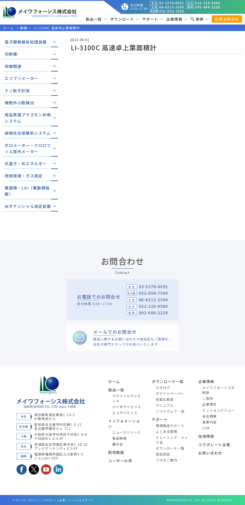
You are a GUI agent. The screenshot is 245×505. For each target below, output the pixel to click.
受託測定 (163, 454)
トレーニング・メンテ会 (172, 440)
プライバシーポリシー (26, 500)
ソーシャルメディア (80, 500)
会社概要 (209, 416)
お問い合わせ (210, 453)
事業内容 (209, 422)
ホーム (114, 381)
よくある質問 (166, 431)
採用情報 (206, 436)
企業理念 (209, 404)
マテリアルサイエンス (126, 398)
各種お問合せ (227, 19)
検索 (199, 19)
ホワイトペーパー (170, 393)
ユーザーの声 (120, 460)
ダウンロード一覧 (168, 381)
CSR (205, 427)
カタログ (163, 387)
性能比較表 (165, 399)
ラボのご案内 (166, 460)
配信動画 (116, 452)
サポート (152, 19)
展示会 (117, 444)
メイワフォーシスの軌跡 (218, 390)
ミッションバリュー (218, 410)
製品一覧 (96, 19)
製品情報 (119, 438)
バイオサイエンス (126, 406)
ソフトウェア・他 (170, 411)
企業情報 (176, 19)
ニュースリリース (126, 432)
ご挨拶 (207, 398)
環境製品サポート (170, 425)
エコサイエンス (124, 412)
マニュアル (165, 405)
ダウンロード (124, 19)
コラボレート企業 (214, 444)
